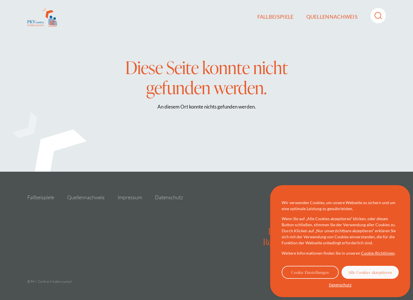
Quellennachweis (332, 17)
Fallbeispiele (275, 17)
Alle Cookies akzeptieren (370, 272)
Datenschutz (340, 285)
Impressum (130, 197)
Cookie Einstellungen (310, 272)
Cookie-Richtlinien (378, 253)
